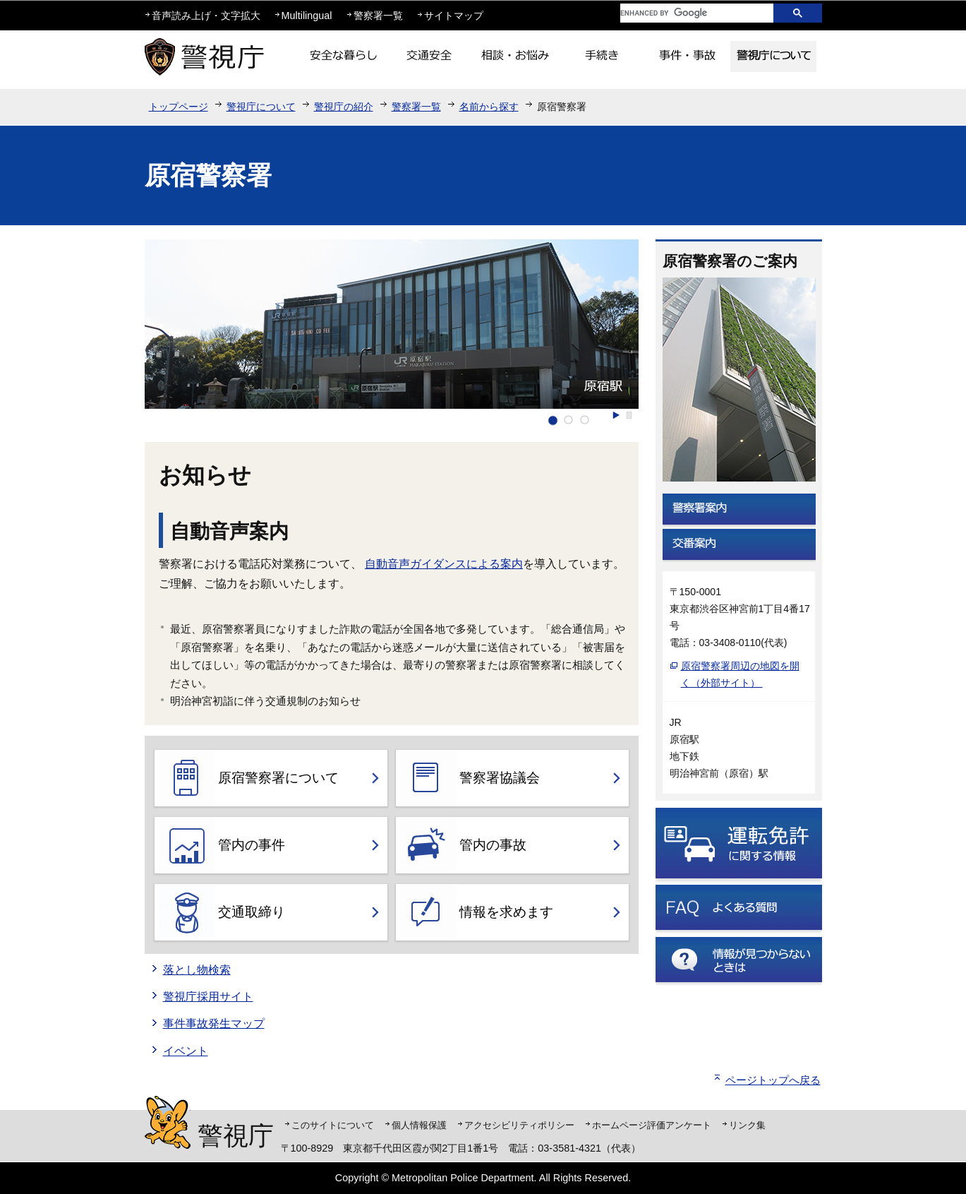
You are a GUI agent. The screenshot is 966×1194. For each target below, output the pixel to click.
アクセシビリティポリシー (519, 1125)
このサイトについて (332, 1125)
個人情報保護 (419, 1125)
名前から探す (489, 106)
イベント (185, 1051)
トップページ (178, 106)
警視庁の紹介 (343, 106)
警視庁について (261, 106)
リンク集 (747, 1125)
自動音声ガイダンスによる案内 (444, 564)
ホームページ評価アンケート (651, 1125)
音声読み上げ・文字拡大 (206, 15)
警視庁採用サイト (208, 997)
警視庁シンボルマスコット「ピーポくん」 (168, 1122)
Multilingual (307, 15)
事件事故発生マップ (214, 1023)
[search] (685, 13)
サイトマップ (453, 15)
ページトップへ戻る (773, 1080)
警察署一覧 (378, 15)
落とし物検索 (197, 970)
